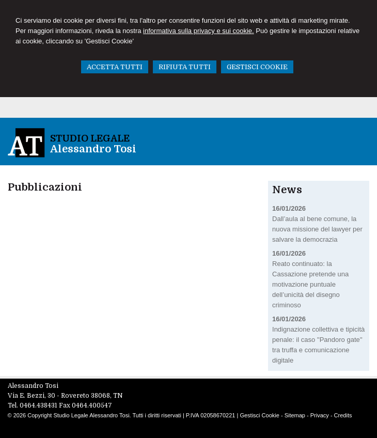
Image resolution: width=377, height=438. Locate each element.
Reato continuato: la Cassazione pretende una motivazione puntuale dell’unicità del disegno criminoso (310, 284)
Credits (343, 415)
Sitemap (295, 415)
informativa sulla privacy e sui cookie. (198, 31)
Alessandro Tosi (93, 149)
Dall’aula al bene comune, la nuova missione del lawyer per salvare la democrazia (317, 229)
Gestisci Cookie (259, 415)
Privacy (319, 415)
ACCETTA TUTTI (115, 67)
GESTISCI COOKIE (257, 67)
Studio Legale (90, 138)
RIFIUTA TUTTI (185, 67)
